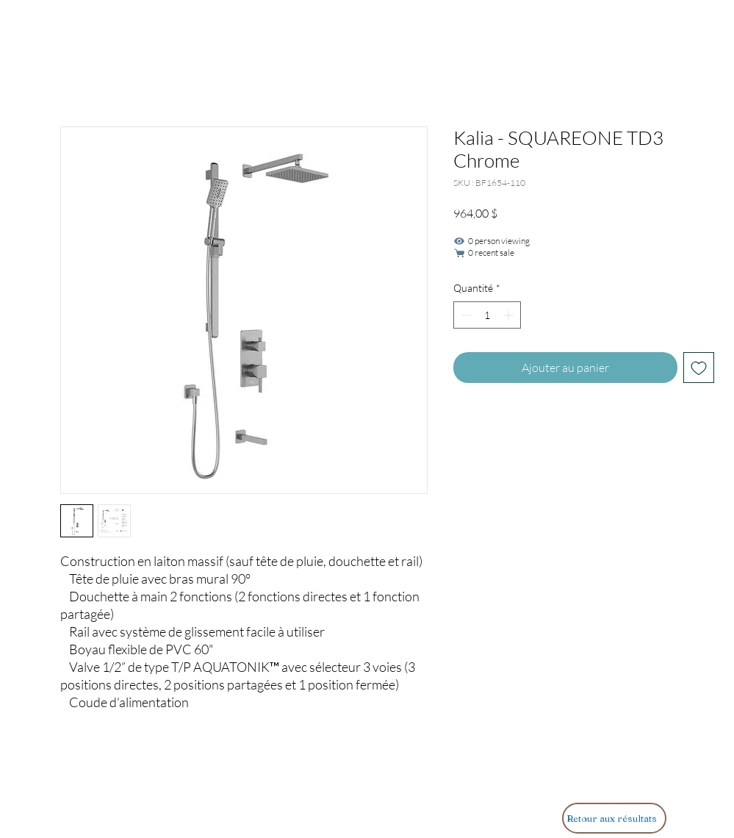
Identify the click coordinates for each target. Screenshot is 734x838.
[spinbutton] (487, 315)
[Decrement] (465, 315)
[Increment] (509, 315)
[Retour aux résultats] (614, 818)
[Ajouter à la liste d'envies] (698, 367)
